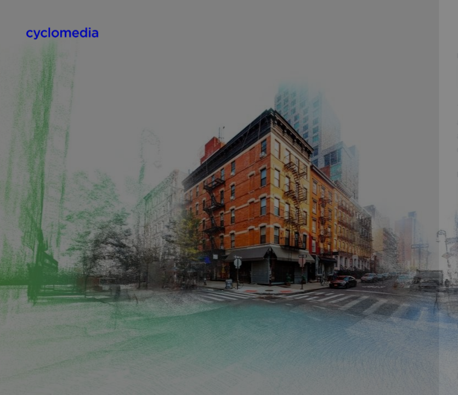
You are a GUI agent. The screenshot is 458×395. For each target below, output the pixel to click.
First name (264, 325)
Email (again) (268, 274)
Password (262, 174)
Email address (270, 224)
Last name (263, 375)
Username (263, 55)
